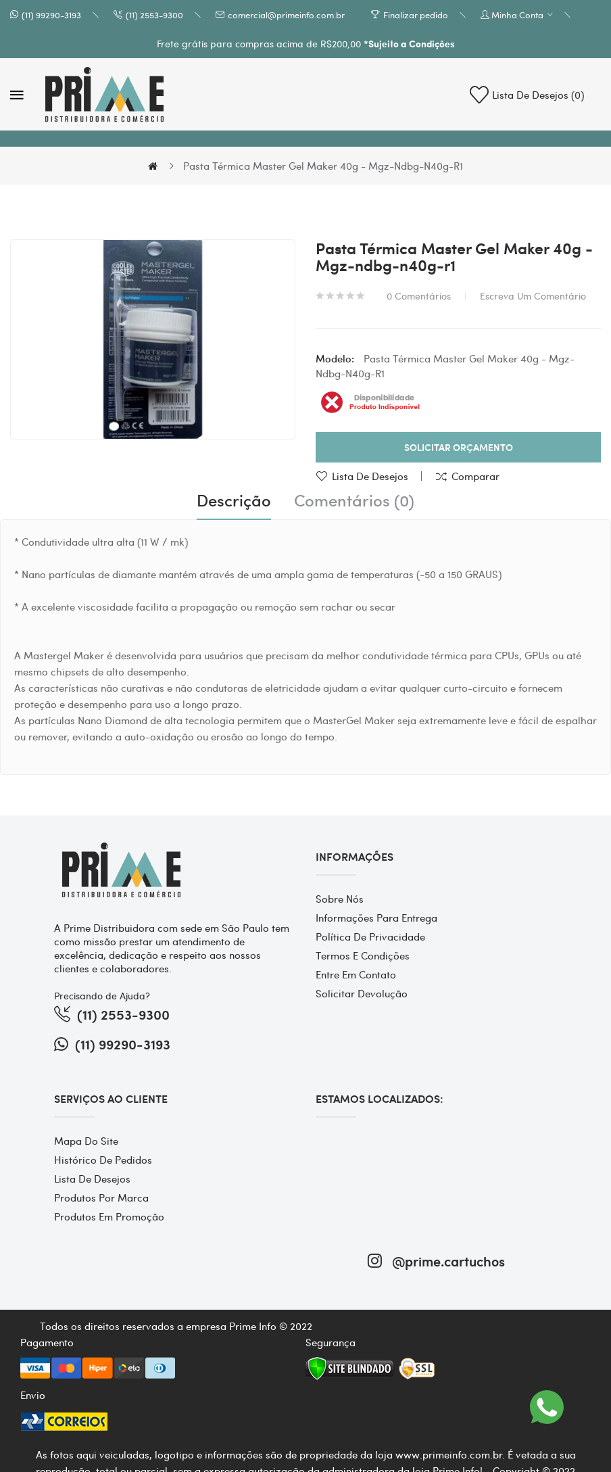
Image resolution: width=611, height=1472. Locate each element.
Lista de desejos (370, 476)
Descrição (234, 500)
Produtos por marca (101, 1197)
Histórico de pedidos (103, 1159)
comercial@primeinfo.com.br (286, 14)
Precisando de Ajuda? (102, 995)
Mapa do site (86, 1140)
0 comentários (419, 295)
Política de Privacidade (370, 936)
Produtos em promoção (109, 1216)
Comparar (475, 476)
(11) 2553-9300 (154, 14)
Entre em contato (356, 974)
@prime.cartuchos (436, 1260)
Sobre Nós (340, 898)
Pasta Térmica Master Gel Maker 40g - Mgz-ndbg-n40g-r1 (323, 165)
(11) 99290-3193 (51, 14)
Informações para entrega (376, 917)
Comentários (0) (354, 500)
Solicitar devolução (362, 993)
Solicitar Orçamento (458, 447)
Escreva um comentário (533, 295)
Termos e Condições (363, 955)
